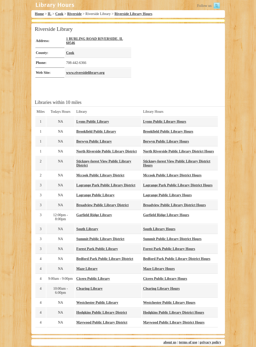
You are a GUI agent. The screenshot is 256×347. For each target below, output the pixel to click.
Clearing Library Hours (161, 288)
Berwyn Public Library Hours (166, 141)
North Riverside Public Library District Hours (178, 151)
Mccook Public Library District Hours (172, 175)
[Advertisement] (175, 61)
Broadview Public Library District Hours (174, 205)
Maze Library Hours (159, 269)
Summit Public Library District (100, 239)
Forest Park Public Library (97, 249)
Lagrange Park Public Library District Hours (178, 185)
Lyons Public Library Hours (164, 121)
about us (169, 342)
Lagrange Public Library (95, 195)
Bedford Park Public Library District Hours (176, 259)
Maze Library (87, 269)
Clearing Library (89, 288)
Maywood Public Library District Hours (174, 322)
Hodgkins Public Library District (101, 312)
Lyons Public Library (92, 121)
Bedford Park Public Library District (104, 259)
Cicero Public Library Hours (165, 279)
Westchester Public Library (97, 302)
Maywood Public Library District (101, 322)
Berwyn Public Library (94, 141)
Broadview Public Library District (102, 205)
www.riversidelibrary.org (85, 73)
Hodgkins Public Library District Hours (173, 312)
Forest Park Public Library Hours (169, 249)
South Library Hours (159, 229)
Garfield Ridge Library (94, 215)
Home (39, 14)
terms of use (188, 342)
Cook (59, 14)
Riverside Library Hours (133, 14)
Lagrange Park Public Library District (106, 185)
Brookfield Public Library (96, 131)
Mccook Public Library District (100, 175)
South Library (87, 229)
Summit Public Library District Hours (172, 239)
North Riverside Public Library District (106, 151)
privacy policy (210, 342)
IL (49, 14)
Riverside (74, 14)
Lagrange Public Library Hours (167, 195)
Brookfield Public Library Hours (168, 131)
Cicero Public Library (93, 279)
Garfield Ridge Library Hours (166, 215)
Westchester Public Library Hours (169, 302)
